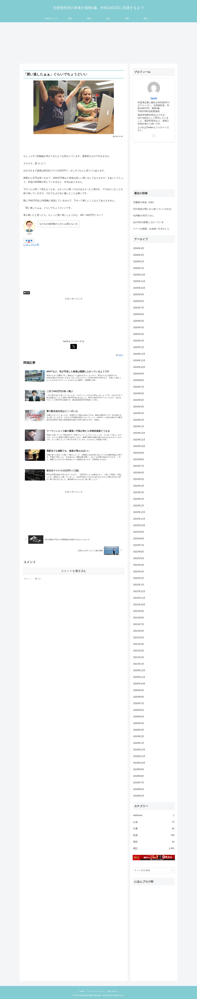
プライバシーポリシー (95, 991)
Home (81, 991)
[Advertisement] (98, 43)
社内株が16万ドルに (143, 215)
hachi (154, 98)
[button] (172, 870)
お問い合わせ (112, 991)
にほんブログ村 (31, 244)
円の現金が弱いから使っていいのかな (152, 209)
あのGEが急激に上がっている (148, 222)
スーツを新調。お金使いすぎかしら (151, 228)
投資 (26, 293)
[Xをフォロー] (73, 346)
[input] (154, 870)
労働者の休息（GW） (144, 202)
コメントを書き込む (74, 571)
